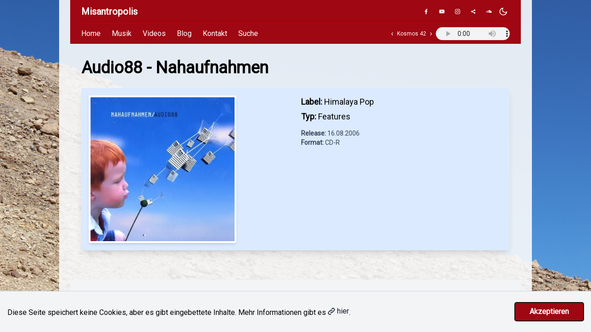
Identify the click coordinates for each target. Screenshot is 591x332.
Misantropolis (109, 11)
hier (338, 311)
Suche (248, 33)
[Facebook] (426, 11)
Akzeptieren (549, 311)
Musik (122, 33)
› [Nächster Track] (431, 33)
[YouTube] (441, 11)
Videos (154, 33)
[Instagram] (457, 11)
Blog (184, 33)
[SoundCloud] (489, 11)
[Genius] (473, 11)
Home (91, 33)
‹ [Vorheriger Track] (392, 33)
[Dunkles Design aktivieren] (503, 11)
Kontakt (215, 33)
